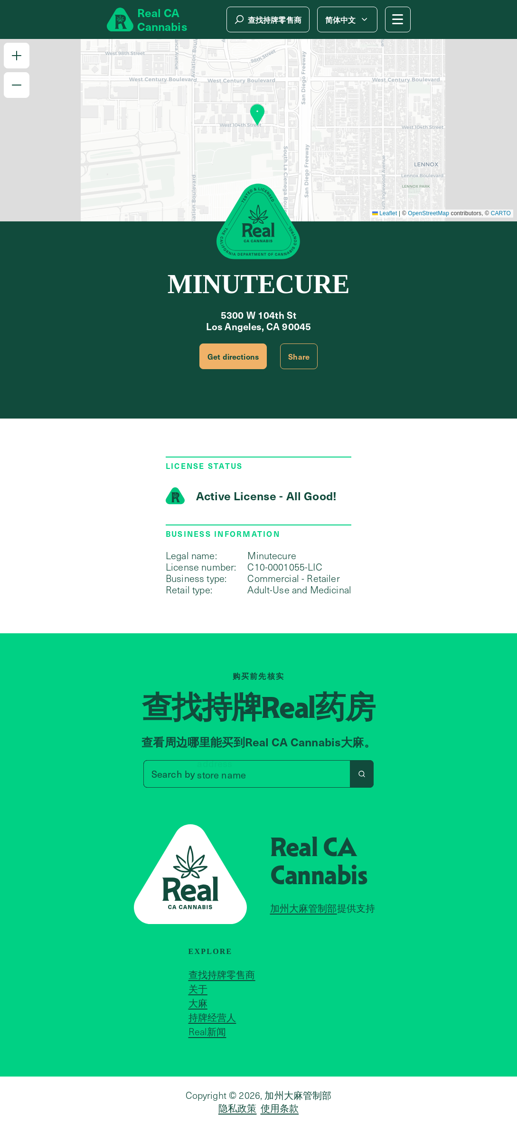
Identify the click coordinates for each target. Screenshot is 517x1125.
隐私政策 (237, 1108)
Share (299, 356)
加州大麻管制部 (303, 908)
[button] (16, 55)
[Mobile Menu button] (398, 19)
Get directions (233, 356)
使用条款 (280, 1108)
